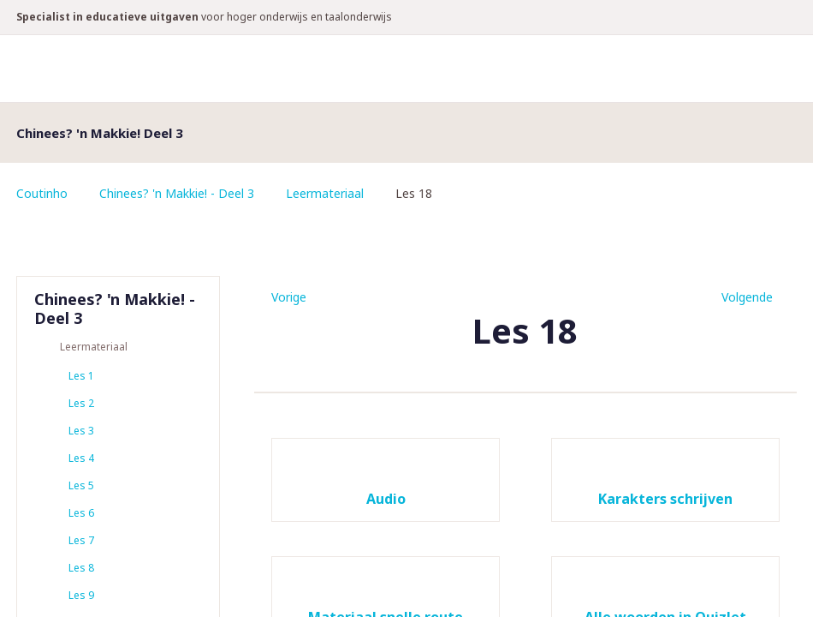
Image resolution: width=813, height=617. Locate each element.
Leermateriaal (325, 193)
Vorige (288, 297)
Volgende (747, 297)
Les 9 (81, 595)
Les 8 (81, 567)
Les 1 (81, 375)
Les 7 (81, 540)
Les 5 (81, 485)
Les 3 (81, 430)
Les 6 (81, 513)
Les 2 (81, 403)
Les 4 (81, 458)
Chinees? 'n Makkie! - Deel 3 (176, 193)
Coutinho (42, 193)
